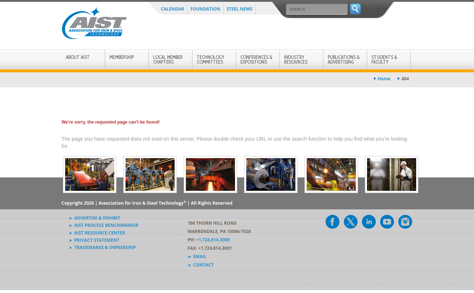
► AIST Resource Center (97, 233)
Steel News (240, 9)
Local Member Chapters (168, 59)
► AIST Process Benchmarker (103, 225)
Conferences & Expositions (256, 59)
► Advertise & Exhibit (94, 218)
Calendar (172, 9)
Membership (121, 57)
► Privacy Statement (94, 240)
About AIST (78, 57)
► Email (197, 256)
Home (384, 79)
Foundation (205, 9)
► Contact (201, 265)
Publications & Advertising (344, 59)
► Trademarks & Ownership (102, 247)
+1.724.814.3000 (213, 240)
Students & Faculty (384, 59)
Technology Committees (210, 59)
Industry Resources (295, 59)
